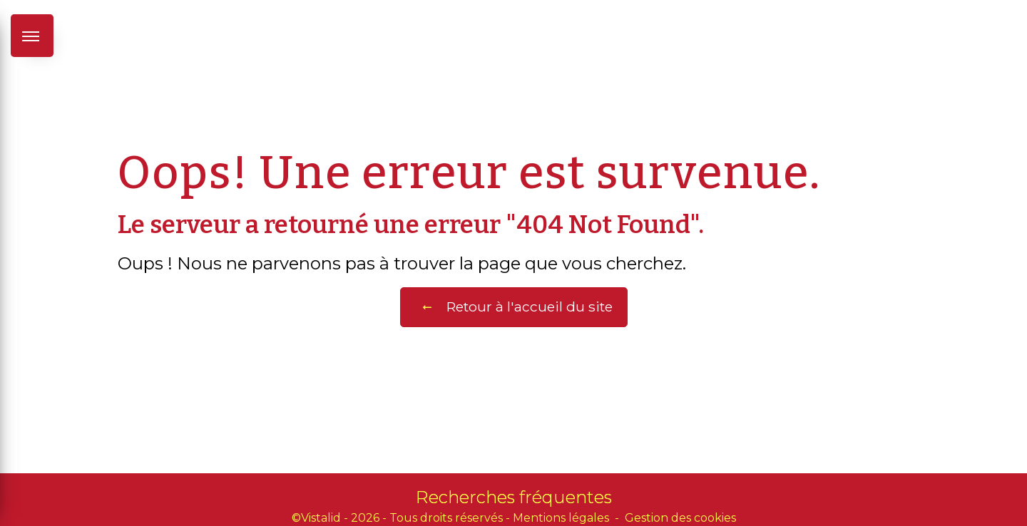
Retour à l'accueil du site (514, 307)
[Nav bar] (32, 35)
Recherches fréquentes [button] (514, 497)
